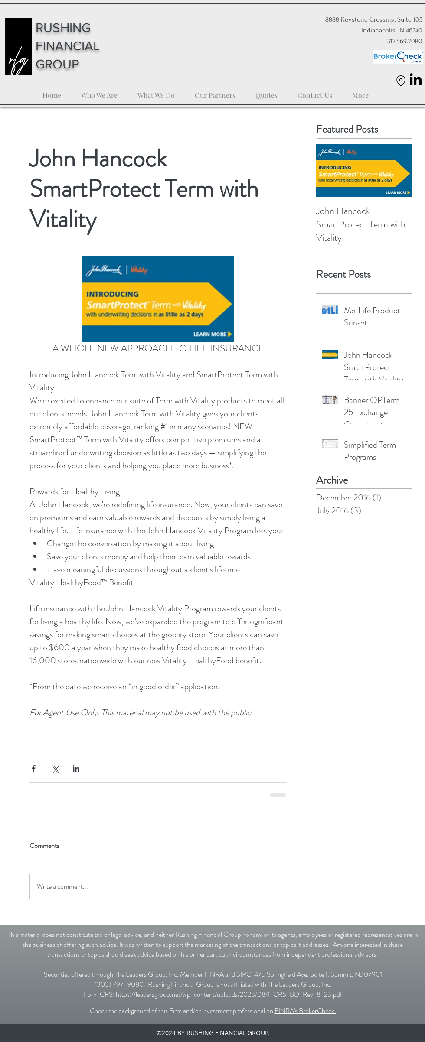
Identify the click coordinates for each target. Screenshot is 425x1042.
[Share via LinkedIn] (76, 768)
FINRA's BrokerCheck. (305, 1011)
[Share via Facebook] (33, 768)
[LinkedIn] (415, 79)
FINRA (214, 974)
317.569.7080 (404, 41)
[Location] (400, 81)
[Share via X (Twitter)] (55, 768)
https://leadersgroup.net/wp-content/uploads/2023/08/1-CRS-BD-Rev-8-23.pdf (229, 994)
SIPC (243, 974)
